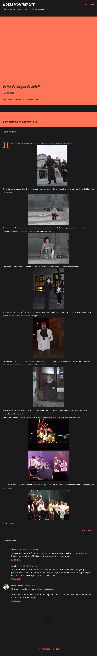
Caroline (14, 566)
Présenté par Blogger (49, 649)
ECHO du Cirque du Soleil (21, 86)
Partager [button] (7, 99)
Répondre (16, 560)
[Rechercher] (86, 4)
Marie (13, 585)
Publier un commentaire (26, 99)
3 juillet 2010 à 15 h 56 (28, 549)
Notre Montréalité (18, 4)
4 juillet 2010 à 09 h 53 (27, 585)
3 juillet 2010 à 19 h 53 (29, 566)
